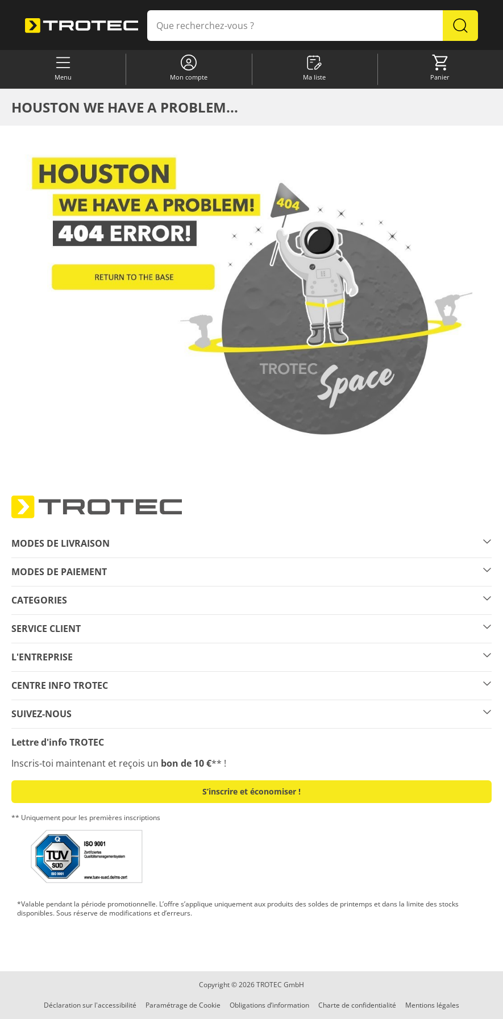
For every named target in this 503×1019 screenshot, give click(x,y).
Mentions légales (432, 1005)
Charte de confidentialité (357, 1005)
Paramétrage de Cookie (183, 1005)
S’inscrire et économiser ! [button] (251, 791)
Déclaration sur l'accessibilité (90, 1005)
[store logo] (81, 26)
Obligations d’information (269, 1005)
